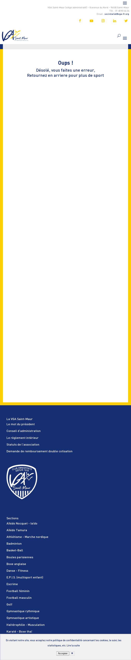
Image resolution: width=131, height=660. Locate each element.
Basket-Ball (15, 550)
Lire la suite (73, 645)
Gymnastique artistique (23, 618)
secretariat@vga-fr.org (117, 14)
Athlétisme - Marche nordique (27, 537)
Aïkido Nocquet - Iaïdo (22, 523)
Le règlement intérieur (23, 438)
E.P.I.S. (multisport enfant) (25, 577)
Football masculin (19, 598)
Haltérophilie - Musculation (26, 625)
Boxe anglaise (16, 564)
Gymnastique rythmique (23, 611)
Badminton (14, 543)
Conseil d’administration (24, 431)
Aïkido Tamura (17, 530)
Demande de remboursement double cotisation (40, 451)
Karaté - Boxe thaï (19, 631)
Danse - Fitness (17, 570)
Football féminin (18, 591)
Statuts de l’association (23, 444)
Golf (9, 604)
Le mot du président (21, 424)
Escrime (12, 584)
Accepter (63, 653)
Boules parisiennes (20, 557)
